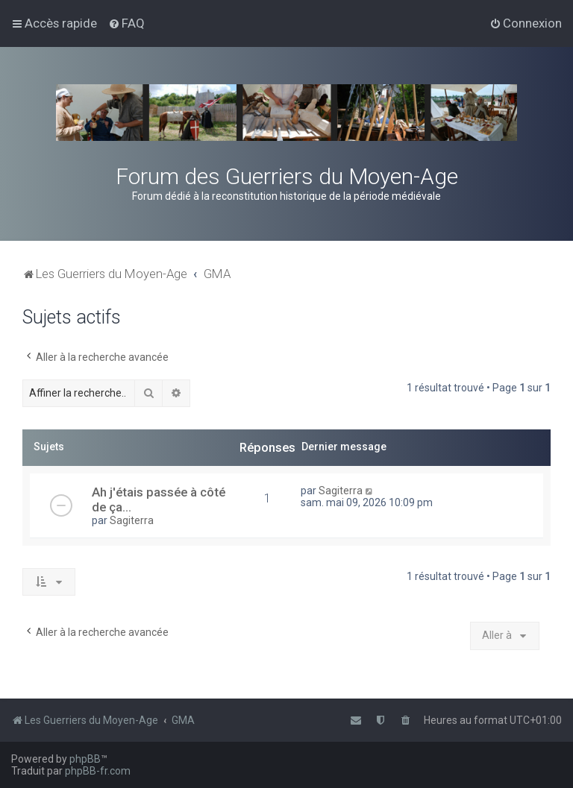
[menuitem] (126, 23)
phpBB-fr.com (98, 771)
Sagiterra (132, 520)
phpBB (85, 759)
